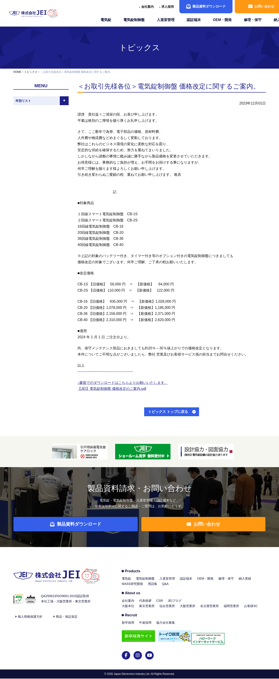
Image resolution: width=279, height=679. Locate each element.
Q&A (165, 587)
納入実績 (245, 581)
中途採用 (145, 625)
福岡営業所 (231, 609)
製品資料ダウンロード (206, 6)
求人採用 (167, 6)
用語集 (152, 587)
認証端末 (194, 20)
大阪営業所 (187, 609)
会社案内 (147, 6)
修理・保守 (253, 20)
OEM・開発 (222, 20)
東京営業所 (147, 609)
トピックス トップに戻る (168, 412)
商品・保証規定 (67, 619)
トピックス (139, 47)
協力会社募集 (165, 625)
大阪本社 (128, 609)
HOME (17, 72)
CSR (159, 603)
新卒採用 (128, 625)
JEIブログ (175, 603)
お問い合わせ (206, 525)
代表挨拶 (145, 603)
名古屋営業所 (209, 609)
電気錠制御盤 (134, 20)
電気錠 (106, 20)
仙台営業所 (167, 609)
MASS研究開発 (132, 587)
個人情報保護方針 (30, 619)
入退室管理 (165, 20)
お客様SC (251, 609)
